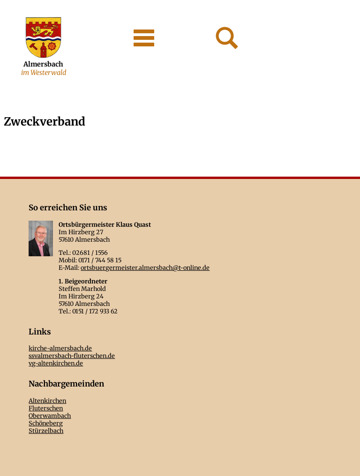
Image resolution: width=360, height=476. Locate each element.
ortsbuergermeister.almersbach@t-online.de (145, 267)
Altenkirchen (47, 400)
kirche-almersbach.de (60, 348)
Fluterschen (46, 408)
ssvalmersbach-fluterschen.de (72, 355)
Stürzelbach (46, 430)
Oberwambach (50, 415)
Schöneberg (46, 423)
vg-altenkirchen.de (56, 363)
